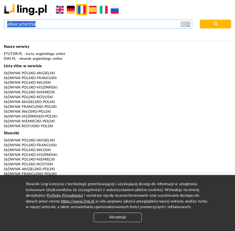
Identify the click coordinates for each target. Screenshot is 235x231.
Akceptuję (117, 217)
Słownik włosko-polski (27, 111)
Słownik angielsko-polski (29, 102)
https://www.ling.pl (78, 201)
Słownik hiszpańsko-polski (30, 116)
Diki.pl (10, 59)
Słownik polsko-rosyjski (28, 97)
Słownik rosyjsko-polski (28, 126)
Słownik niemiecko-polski (29, 121)
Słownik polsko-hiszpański (30, 87)
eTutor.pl (13, 54)
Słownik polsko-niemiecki (29, 92)
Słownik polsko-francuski (30, 78)
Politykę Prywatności (65, 195)
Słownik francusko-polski (30, 107)
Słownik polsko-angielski (29, 73)
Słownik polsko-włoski (27, 82)
